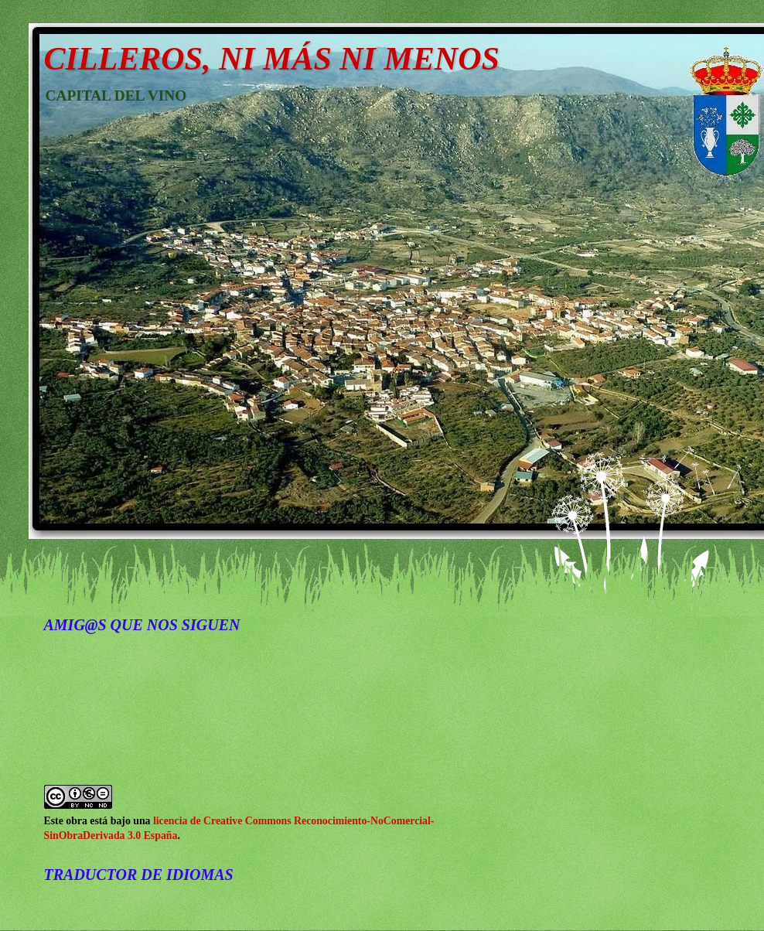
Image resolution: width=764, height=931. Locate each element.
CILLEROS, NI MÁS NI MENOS (272, 59)
